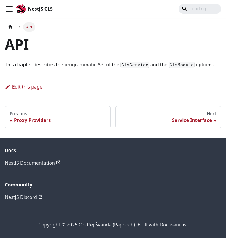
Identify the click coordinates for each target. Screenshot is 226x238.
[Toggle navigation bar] (9, 8)
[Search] (200, 9)
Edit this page (23, 86)
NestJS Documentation (32, 163)
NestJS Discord (23, 197)
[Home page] (10, 27)
